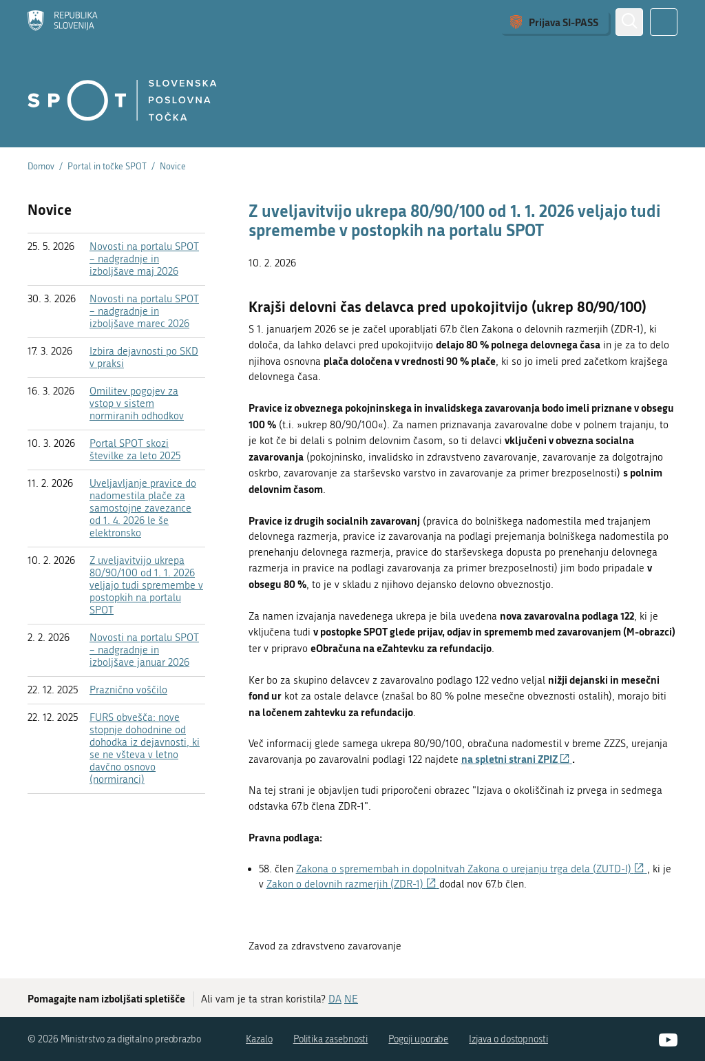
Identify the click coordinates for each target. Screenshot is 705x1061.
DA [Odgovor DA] (334, 999)
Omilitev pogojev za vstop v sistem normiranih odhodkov (137, 403)
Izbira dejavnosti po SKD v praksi (144, 357)
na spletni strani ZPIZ (516, 758)
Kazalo (259, 1039)
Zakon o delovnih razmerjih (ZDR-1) (352, 884)
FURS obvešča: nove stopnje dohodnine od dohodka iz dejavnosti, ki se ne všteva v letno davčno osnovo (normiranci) (145, 748)
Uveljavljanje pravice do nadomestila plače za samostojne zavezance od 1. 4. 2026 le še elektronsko (143, 508)
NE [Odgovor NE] (351, 999)
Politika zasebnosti (330, 1039)
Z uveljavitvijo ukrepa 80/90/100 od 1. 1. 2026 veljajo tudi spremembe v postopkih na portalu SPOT (146, 585)
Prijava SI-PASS (563, 22)
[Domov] (63, 22)
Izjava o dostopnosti (508, 1039)
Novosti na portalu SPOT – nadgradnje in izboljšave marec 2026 (144, 311)
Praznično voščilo (128, 690)
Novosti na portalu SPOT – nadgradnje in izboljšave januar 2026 (144, 650)
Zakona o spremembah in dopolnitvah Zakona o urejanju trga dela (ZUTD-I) (471, 869)
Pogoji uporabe (418, 1039)
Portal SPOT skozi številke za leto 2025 (135, 449)
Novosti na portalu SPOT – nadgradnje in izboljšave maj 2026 (144, 258)
